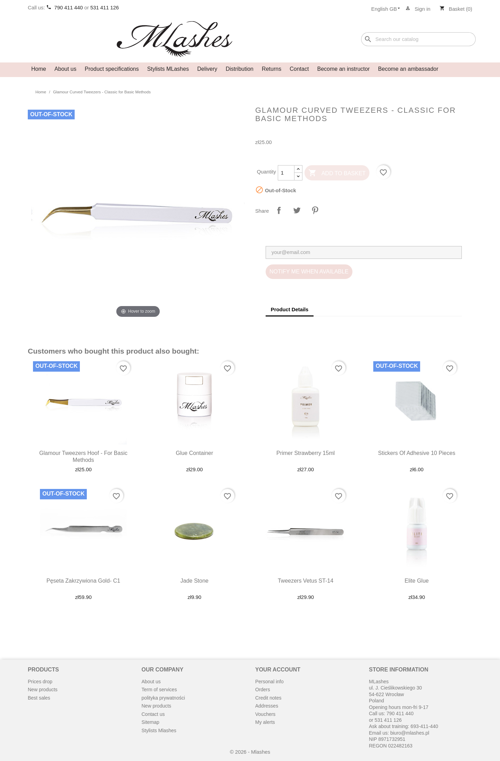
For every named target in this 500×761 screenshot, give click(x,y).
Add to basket (337, 173)
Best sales (39, 698)
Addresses (266, 706)
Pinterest (315, 210)
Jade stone (195, 581)
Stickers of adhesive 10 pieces (416, 453)
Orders (262, 689)
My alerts (265, 722)
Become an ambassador (408, 69)
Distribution (239, 69)
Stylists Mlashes (159, 730)
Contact (299, 69)
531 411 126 (104, 7)
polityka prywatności (163, 698)
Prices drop (40, 681)
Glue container (194, 453)
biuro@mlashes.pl (409, 733)
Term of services (159, 689)
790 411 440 (69, 7)
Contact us (153, 714)
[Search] (418, 39)
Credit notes (268, 698)
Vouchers (265, 714)
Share (279, 210)
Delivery (207, 69)
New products (43, 689)
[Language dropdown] (387, 9)
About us (65, 69)
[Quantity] (286, 172)
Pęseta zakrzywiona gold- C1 (83, 581)
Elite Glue (416, 581)
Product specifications (112, 69)
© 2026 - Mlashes (250, 752)
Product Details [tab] (290, 309)
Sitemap (150, 722)
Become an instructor (343, 69)
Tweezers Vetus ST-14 (305, 581)
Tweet (297, 210)
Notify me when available (309, 271)
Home (38, 69)
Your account (277, 670)
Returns (271, 69)
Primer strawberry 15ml (305, 453)
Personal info (269, 681)
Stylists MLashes (168, 69)
